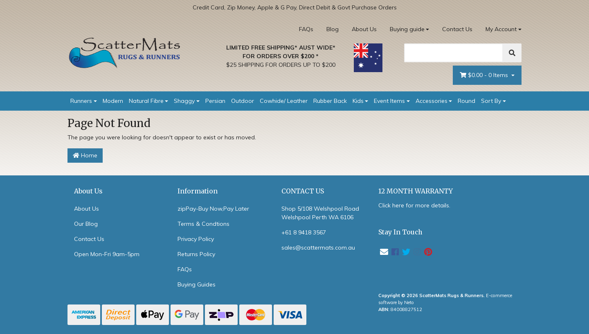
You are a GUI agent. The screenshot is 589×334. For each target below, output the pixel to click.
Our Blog (86, 223)
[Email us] (384, 252)
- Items (485, 75)
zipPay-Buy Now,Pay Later (213, 208)
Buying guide (407, 29)
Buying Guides (197, 284)
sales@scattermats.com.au (318, 247)
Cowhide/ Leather (284, 101)
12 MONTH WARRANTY (415, 191)
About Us (364, 29)
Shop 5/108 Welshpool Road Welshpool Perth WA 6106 (320, 213)
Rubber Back (330, 101)
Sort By (491, 101)
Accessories (431, 101)
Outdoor (242, 101)
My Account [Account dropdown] (501, 29)
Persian (215, 101)
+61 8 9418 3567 (303, 232)
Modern (113, 101)
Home (85, 155)
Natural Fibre (146, 101)
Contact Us (457, 29)
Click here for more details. (414, 205)
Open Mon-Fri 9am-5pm (106, 254)
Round (466, 101)
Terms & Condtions (203, 223)
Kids (358, 101)
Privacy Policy (196, 239)
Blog (332, 29)
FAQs (306, 29)
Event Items (389, 101)
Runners (81, 101)
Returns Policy (196, 254)
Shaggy (184, 101)
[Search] (453, 52)
